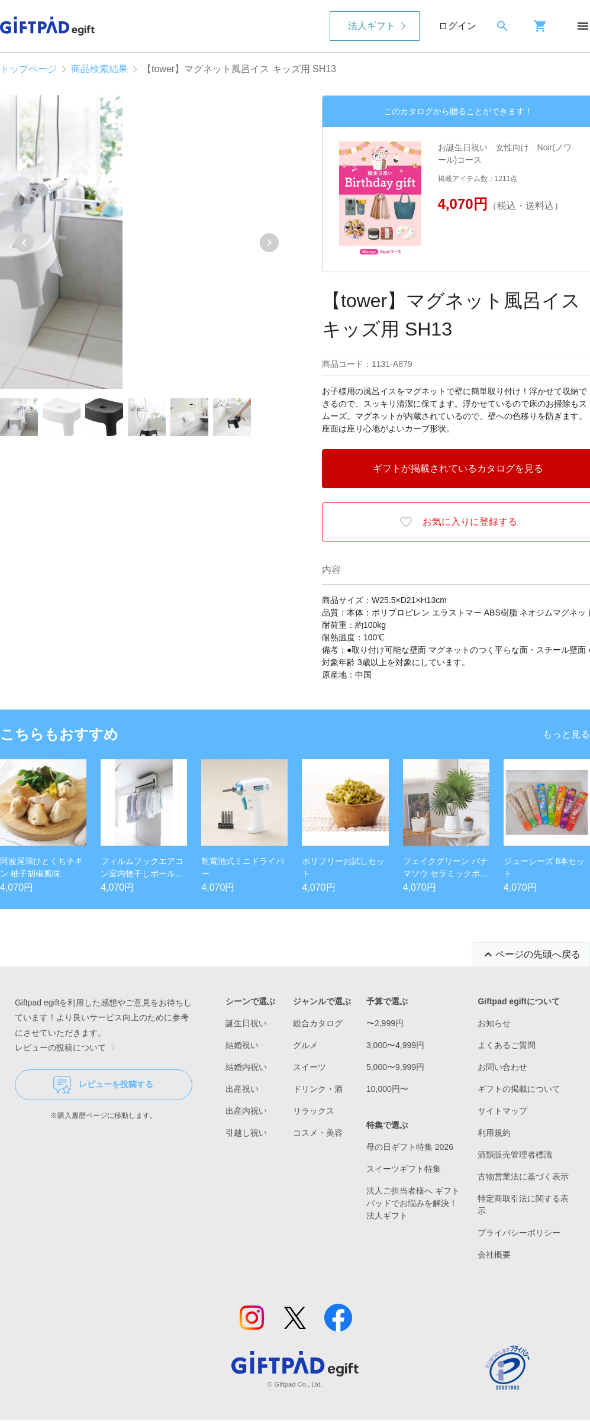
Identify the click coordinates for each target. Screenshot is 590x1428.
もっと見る (566, 734)
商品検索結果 (99, 69)
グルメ (305, 1045)
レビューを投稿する (103, 1085)
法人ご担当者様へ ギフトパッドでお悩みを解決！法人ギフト (413, 1203)
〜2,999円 (385, 1023)
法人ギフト (371, 26)
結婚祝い (242, 1045)
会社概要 (494, 1254)
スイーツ (309, 1067)
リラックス (313, 1111)
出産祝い (242, 1089)
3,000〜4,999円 (395, 1045)
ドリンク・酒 (318, 1089)
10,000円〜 (387, 1089)
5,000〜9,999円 (395, 1067)
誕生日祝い (246, 1023)
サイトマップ (502, 1111)
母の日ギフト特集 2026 (409, 1147)
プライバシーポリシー (519, 1232)
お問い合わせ (502, 1067)
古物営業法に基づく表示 (523, 1176)
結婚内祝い (246, 1067)
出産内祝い (246, 1111)
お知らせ (494, 1023)
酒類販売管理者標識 (515, 1154)
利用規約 (494, 1132)
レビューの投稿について (67, 1047)
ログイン (457, 26)
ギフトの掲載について (519, 1089)
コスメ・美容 (318, 1132)
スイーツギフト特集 (403, 1169)
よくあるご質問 (507, 1045)
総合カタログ (318, 1023)
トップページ (28, 69)
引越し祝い (246, 1132)
